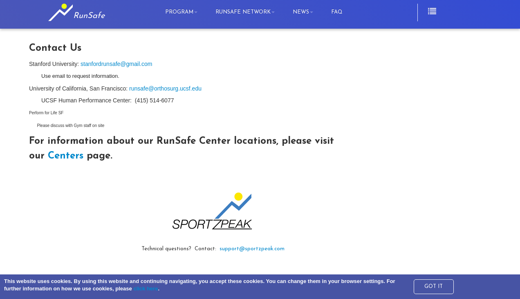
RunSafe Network (245, 12)
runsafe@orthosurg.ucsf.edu (165, 88)
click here (145, 288)
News (303, 12)
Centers (65, 156)
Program (181, 12)
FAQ (337, 12)
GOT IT (433, 286)
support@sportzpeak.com (252, 248)
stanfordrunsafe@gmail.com (116, 64)
